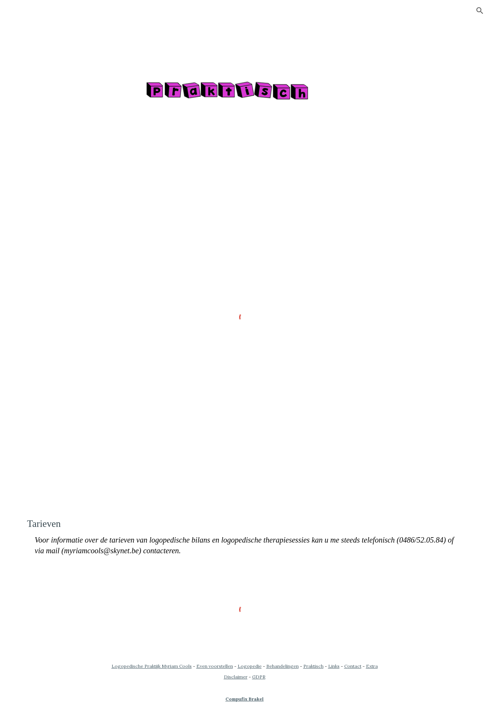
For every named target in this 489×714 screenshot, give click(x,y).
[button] (480, 11)
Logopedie (250, 666)
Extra (372, 666)
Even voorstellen (214, 666)
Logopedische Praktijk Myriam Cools (152, 666)
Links (334, 666)
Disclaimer (236, 677)
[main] (244, 536)
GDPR (259, 677)
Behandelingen (282, 666)
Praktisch (313, 666)
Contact (352, 666)
